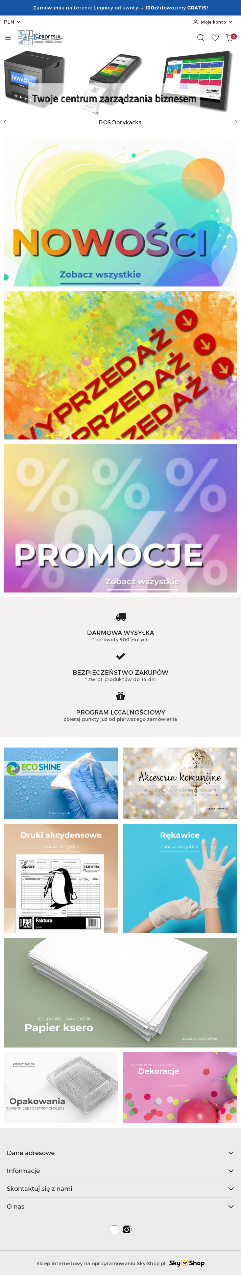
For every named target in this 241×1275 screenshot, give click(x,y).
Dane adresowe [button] (120, 1153)
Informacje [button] (120, 1171)
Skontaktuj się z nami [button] (120, 1188)
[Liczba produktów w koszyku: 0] (229, 37)
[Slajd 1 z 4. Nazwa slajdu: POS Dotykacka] (120, 81)
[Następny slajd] (236, 122)
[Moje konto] (213, 22)
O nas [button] (120, 1206)
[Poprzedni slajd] (5, 122)
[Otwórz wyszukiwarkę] (200, 37)
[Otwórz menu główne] (8, 37)
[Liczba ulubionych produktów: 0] (215, 37)
